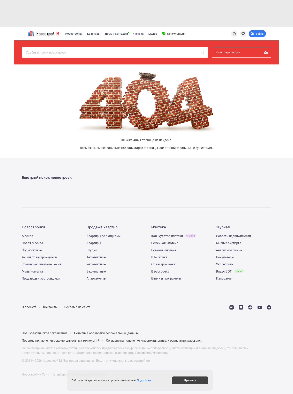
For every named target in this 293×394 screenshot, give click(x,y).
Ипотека (138, 33)
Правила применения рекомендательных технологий (60, 340)
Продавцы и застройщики (41, 278)
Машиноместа (32, 271)
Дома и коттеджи (116, 33)
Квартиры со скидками (103, 236)
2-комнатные (96, 264)
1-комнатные (96, 257)
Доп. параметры (242, 52)
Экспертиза (224, 264)
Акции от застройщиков (39, 257)
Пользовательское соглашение (44, 333)
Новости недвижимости (233, 236)
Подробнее (149, 380)
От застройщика (163, 264)
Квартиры (93, 33)
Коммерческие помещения (41, 264)
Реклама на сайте (77, 307)
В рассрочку (160, 271)
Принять (199, 380)
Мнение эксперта (228, 243)
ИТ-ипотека (159, 257)
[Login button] (257, 33)
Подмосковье (32, 250)
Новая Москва (32, 243)
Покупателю (225, 257)
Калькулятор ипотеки (173, 236)
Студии (92, 250)
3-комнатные (96, 271)
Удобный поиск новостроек (115, 52)
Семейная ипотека (164, 243)
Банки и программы (166, 278)
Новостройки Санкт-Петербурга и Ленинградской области (64, 374)
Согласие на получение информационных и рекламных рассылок (154, 340)
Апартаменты (96, 278)
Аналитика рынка (229, 250)
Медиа (152, 33)
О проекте (29, 307)
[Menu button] (173, 33)
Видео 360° (230, 271)
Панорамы (224, 278)
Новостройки (73, 33)
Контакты (50, 307)
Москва (27, 236)
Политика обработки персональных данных (106, 333)
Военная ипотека (163, 250)
